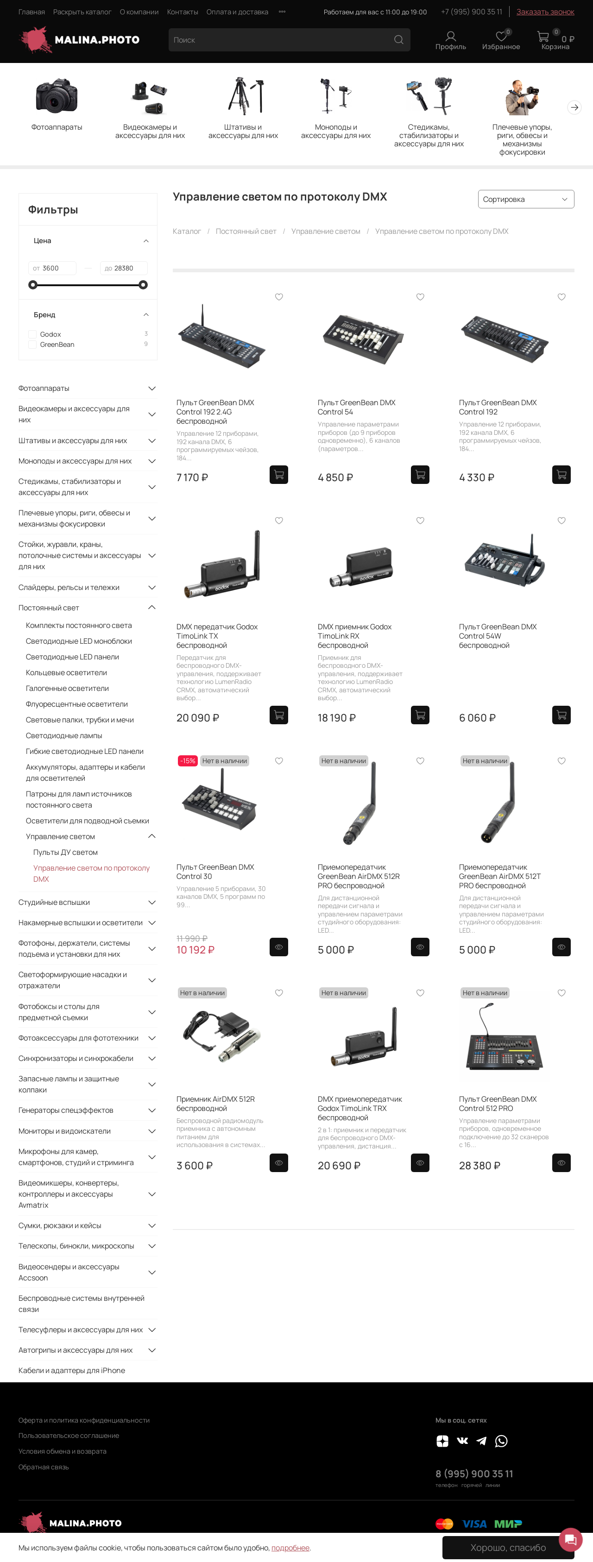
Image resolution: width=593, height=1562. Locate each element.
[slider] (33, 286)
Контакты (182, 12)
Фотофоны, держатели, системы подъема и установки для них (74, 949)
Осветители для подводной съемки (87, 822)
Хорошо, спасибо (508, 1547)
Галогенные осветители (67, 689)
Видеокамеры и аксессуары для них (153, 132)
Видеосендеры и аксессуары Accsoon (69, 1273)
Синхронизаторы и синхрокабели (76, 1059)
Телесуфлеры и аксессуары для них (81, 1330)
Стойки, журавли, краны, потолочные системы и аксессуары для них (80, 556)
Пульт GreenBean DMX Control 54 (357, 408)
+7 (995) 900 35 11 (471, 11)
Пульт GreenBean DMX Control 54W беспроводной (498, 636)
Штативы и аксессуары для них (249, 132)
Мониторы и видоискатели (65, 1132)
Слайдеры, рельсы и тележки (69, 588)
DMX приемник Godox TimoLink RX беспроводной (354, 636)
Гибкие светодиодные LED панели (85, 752)
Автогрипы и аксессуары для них (75, 1351)
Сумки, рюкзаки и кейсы (60, 1227)
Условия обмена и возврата (63, 1451)
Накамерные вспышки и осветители (81, 924)
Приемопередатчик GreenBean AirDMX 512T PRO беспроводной (500, 877)
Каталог (187, 232)
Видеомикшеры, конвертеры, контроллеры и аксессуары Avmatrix (69, 1195)
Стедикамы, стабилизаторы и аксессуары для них (439, 136)
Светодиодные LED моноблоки (79, 642)
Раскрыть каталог (82, 12)
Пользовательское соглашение (69, 1435)
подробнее (290, 1548)
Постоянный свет (246, 232)
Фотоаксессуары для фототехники (79, 1039)
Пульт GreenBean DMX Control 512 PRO (498, 1104)
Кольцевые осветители (66, 674)
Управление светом (325, 232)
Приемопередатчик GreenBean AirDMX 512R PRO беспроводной (359, 877)
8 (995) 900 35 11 (474, 1473)
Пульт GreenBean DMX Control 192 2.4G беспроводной (215, 413)
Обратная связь (44, 1466)
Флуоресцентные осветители (77, 705)
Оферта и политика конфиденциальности (84, 1420)
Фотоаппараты (57, 128)
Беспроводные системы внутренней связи (82, 1304)
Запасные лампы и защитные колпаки (69, 1085)
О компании (139, 12)
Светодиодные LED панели (72, 658)
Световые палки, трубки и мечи (80, 721)
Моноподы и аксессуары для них (344, 132)
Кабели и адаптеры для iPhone (72, 1372)
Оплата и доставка (237, 12)
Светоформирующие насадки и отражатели (73, 981)
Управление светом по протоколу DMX (91, 874)
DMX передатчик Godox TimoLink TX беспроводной (217, 636)
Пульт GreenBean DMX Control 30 (215, 872)
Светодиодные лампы (64, 737)
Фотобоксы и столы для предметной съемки (59, 1012)
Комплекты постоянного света (79, 626)
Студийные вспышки (54, 903)
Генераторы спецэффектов (66, 1111)
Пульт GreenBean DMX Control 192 (498, 408)
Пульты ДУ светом (65, 853)
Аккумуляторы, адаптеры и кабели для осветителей (85, 773)
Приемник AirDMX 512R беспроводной (216, 1104)
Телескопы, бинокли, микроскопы (76, 1247)
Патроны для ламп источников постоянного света (79, 800)
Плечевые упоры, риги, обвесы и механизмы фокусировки (535, 136)
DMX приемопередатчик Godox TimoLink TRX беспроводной (360, 1109)
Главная (32, 12)
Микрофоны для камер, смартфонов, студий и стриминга (76, 1157)
